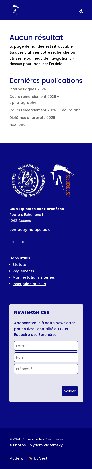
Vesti (43, 458)
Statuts (19, 264)
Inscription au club (29, 283)
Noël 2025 (18, 125)
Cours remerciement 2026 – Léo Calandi (45, 110)
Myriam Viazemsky (46, 445)
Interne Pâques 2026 (27, 89)
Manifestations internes (34, 277)
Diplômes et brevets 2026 (32, 117)
